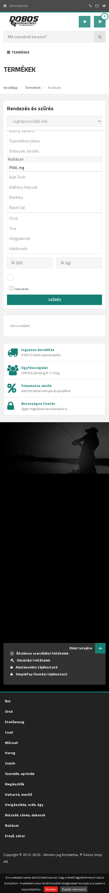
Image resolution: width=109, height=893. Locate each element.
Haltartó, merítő (18, 794)
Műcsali (11, 742)
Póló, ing (56, 167)
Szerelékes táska (56, 141)
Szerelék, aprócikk (19, 773)
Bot (8, 701)
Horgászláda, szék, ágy (24, 804)
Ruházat (12, 825)
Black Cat (56, 207)
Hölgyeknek (56, 238)
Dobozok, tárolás (56, 151)
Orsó (56, 218)
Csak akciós (19, 288)
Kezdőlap (10, 87)
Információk (15, 5)
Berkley (56, 197)
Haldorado (56, 248)
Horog (10, 753)
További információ (74, 889)
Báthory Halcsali (56, 187)
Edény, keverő (56, 131)
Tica (56, 228)
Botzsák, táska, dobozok (25, 815)
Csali (9, 732)
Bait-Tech (56, 177)
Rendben (51, 889)
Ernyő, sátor (15, 836)
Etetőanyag (14, 722)
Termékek (18, 52)
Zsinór (10, 763)
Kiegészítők (14, 784)
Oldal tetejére (87, 648)
